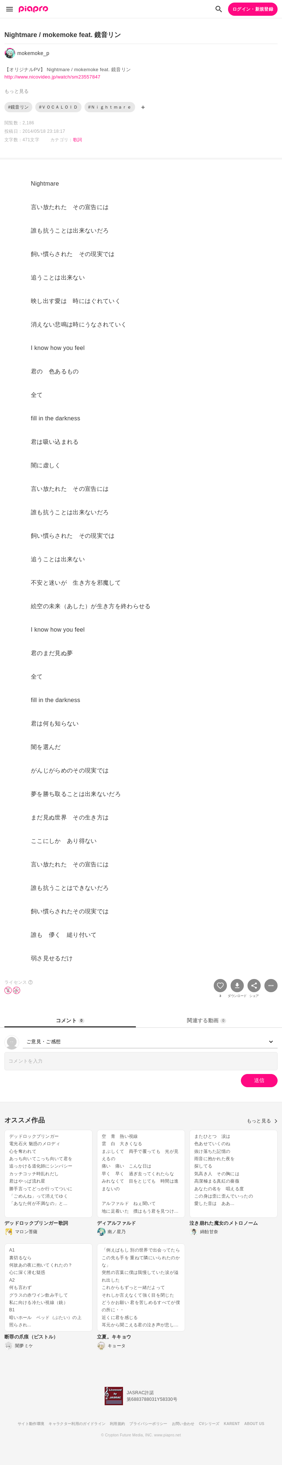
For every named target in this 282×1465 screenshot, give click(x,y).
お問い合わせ (183, 1424)
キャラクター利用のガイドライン (76, 1424)
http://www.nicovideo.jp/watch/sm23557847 (52, 77)
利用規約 (117, 1424)
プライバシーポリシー (148, 1424)
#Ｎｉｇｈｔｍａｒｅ (109, 107)
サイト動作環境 (31, 1424)
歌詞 (77, 139)
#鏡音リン (18, 107)
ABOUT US (254, 1424)
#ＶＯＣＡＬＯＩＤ (58, 107)
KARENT (232, 1424)
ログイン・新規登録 (252, 9)
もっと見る (262, 1121)
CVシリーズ (209, 1424)
